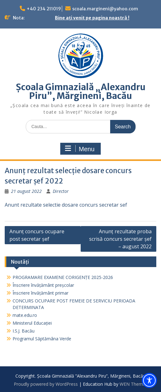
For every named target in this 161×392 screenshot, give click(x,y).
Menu (79, 148)
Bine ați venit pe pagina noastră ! (92, 18)
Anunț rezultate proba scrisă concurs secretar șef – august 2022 (120, 239)
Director (61, 191)
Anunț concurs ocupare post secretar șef (36, 235)
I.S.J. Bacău (24, 331)
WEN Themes (134, 384)
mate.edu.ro (25, 315)
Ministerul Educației (32, 323)
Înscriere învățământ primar (40, 293)
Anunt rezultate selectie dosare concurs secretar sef (66, 204)
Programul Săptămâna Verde (42, 339)
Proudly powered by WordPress (46, 384)
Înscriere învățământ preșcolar (43, 285)
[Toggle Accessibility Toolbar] (149, 380)
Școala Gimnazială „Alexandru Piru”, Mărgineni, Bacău (81, 91)
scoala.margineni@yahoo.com (105, 9)
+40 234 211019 (44, 9)
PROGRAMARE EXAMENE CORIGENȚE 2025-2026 (63, 277)
